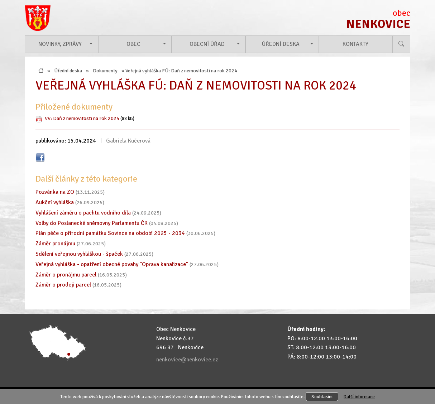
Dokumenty (105, 70)
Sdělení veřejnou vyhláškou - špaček (79, 254)
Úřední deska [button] (281, 44)
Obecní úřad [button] (207, 44)
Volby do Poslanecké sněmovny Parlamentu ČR (91, 223)
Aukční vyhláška (54, 202)
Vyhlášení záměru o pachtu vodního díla (83, 212)
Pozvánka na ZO (54, 192)
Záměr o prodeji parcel (63, 284)
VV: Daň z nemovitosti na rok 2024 (82, 118)
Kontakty (355, 44)
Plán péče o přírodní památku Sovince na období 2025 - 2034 (110, 233)
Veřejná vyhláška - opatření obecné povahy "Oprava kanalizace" (111, 264)
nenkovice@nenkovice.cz (187, 359)
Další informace (359, 397)
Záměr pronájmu (55, 243)
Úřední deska (68, 70)
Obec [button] (133, 44)
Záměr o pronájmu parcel (65, 274)
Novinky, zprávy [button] (60, 44)
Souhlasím (322, 397)
